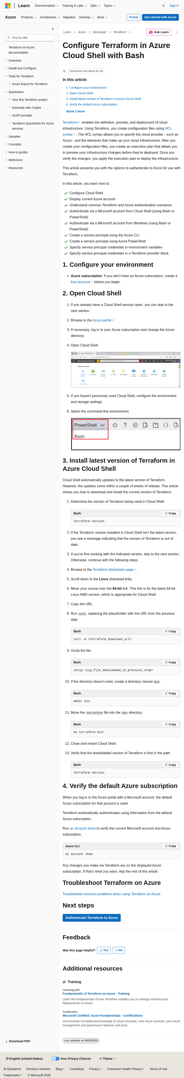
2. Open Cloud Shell (79, 93)
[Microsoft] (8, 6)
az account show (83, 828)
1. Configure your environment (86, 87)
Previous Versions (38, 1069)
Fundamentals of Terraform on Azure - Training (96, 993)
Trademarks (11, 1075)
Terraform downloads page (113, 569)
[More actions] (177, 32)
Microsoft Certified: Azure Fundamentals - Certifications (102, 1015)
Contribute (77, 1069)
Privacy (94, 1069)
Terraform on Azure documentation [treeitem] (21, 50)
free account (80, 282)
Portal (133, 17)
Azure (82, 32)
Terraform (120, 32)
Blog (59, 1069)
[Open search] (163, 6)
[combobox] (29, 37)
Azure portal (102, 320)
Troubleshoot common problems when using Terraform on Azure (111, 894)
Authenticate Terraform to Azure (91, 918)
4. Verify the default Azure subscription (91, 104)
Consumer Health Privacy (124, 1069)
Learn (67, 32)
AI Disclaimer (12, 1069)
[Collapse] (52, 29)
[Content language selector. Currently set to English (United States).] (24, 1058)
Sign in (174, 5)
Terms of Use (158, 1069)
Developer (100, 32)
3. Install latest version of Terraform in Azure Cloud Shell (103, 99)
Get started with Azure (160, 17)
